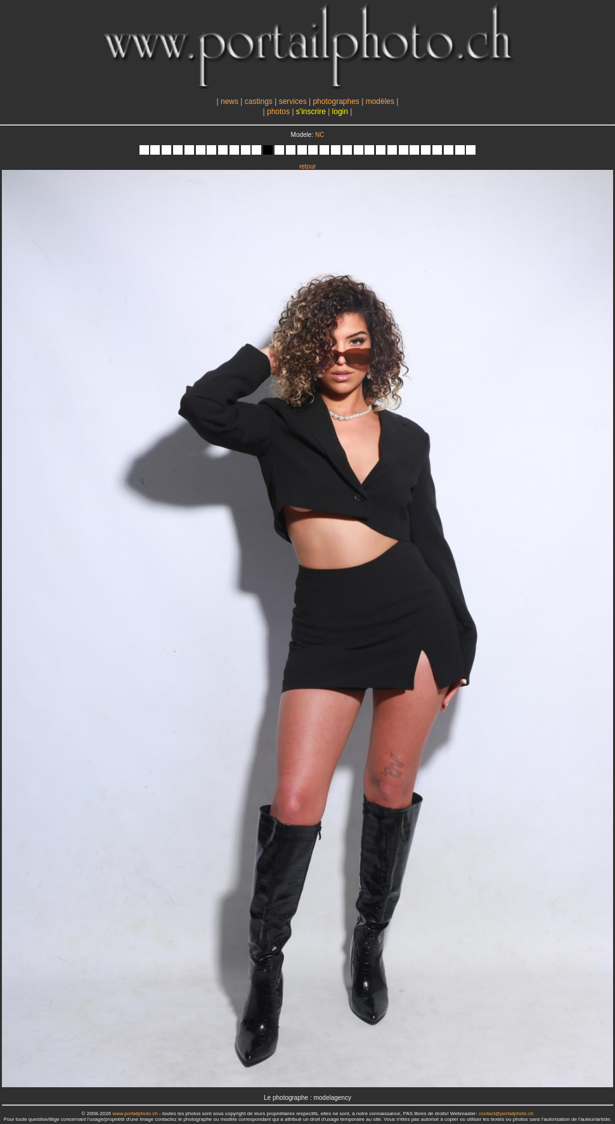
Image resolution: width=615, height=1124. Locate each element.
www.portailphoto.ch (135, 1113)
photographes (336, 101)
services (293, 101)
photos (278, 111)
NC (319, 134)
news (229, 101)
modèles (380, 101)
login (340, 111)
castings (259, 101)
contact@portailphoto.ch (506, 1113)
